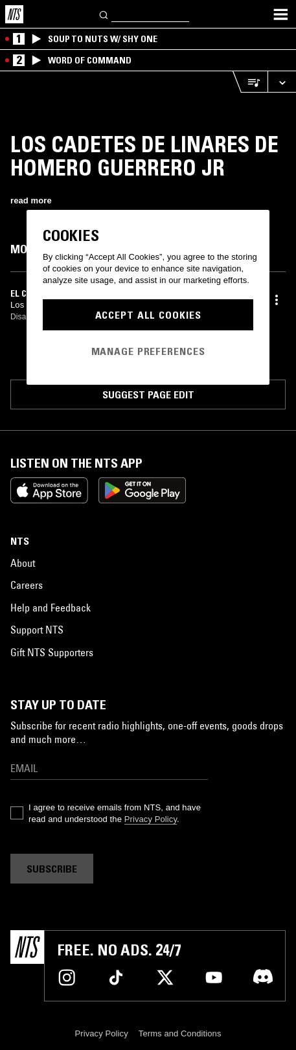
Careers (26, 584)
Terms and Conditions (180, 1033)
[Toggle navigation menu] (280, 14)
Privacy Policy (150, 819)
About (22, 562)
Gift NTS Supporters (51, 652)
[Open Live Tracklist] (250, 82)
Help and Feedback (50, 607)
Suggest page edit (148, 394)
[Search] (104, 14)
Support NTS (36, 629)
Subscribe (52, 868)
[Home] (14, 14)
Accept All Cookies (148, 314)
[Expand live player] (282, 82)
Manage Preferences (148, 351)
